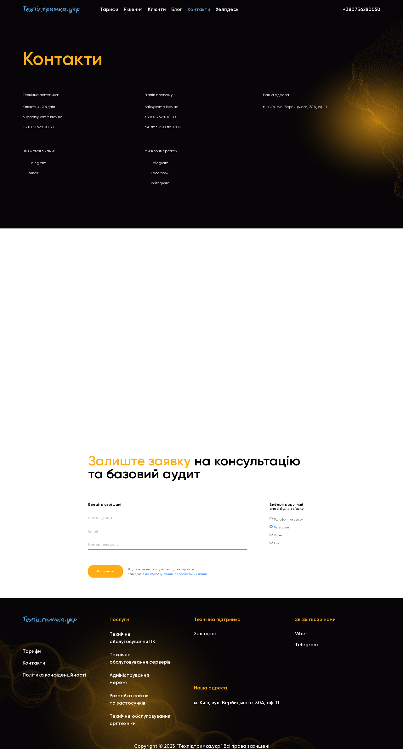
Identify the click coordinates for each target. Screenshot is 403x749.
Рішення (133, 9)
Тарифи (109, 9)
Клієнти (157, 9)
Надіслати (105, 571)
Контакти (34, 663)
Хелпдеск (227, 9)
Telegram (38, 163)
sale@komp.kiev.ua (162, 107)
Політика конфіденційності (54, 675)
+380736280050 (361, 9)
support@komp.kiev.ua (43, 117)
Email (278, 543)
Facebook (159, 173)
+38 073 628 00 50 (38, 127)
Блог (176, 9)
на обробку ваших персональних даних (176, 574)
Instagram (160, 183)
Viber (33, 173)
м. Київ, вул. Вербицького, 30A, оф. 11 (295, 107)
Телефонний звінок (288, 519)
